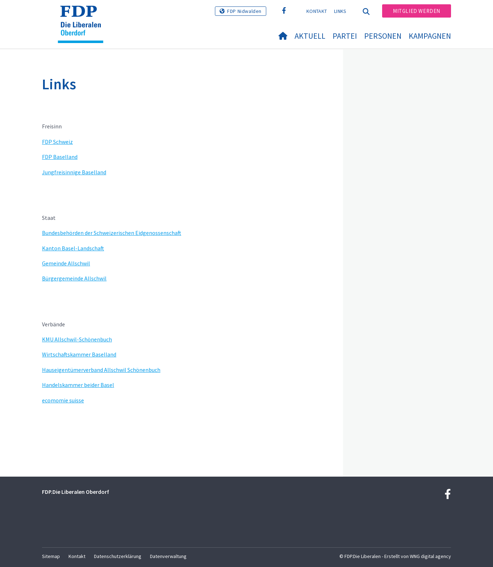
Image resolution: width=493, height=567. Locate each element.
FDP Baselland (60, 156)
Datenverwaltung (168, 556)
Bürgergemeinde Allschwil (74, 278)
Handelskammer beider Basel (78, 384)
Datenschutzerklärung (117, 556)
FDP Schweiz (57, 141)
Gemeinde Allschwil (66, 263)
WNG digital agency (430, 556)
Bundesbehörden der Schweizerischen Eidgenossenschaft (111, 232)
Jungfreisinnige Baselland (74, 172)
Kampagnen (430, 36)
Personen (383, 36)
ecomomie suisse (63, 400)
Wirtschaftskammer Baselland (79, 354)
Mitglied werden (416, 11)
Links (340, 11)
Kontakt (316, 11)
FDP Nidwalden (244, 11)
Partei (345, 36)
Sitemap (51, 556)
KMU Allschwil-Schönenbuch (77, 339)
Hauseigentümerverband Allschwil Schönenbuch (101, 369)
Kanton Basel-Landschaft (73, 248)
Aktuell (310, 36)
